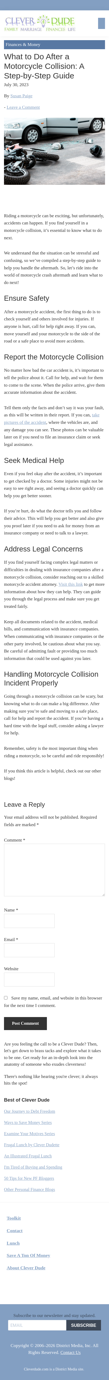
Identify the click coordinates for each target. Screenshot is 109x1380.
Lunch (13, 1243)
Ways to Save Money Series (28, 1122)
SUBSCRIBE (83, 1325)
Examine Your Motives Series (29, 1133)
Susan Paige (21, 95)
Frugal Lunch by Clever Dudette (31, 1145)
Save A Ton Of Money (28, 1255)
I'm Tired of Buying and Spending (33, 1167)
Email (11, 939)
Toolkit (14, 1218)
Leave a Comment (23, 107)
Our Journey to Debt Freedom (29, 1111)
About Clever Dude (26, 1267)
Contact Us (70, 1352)
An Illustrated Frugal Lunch (28, 1156)
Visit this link (70, 584)
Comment (14, 840)
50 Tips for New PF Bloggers (29, 1178)
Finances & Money (23, 44)
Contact (15, 1230)
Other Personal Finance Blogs (29, 1189)
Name (11, 910)
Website (11, 968)
